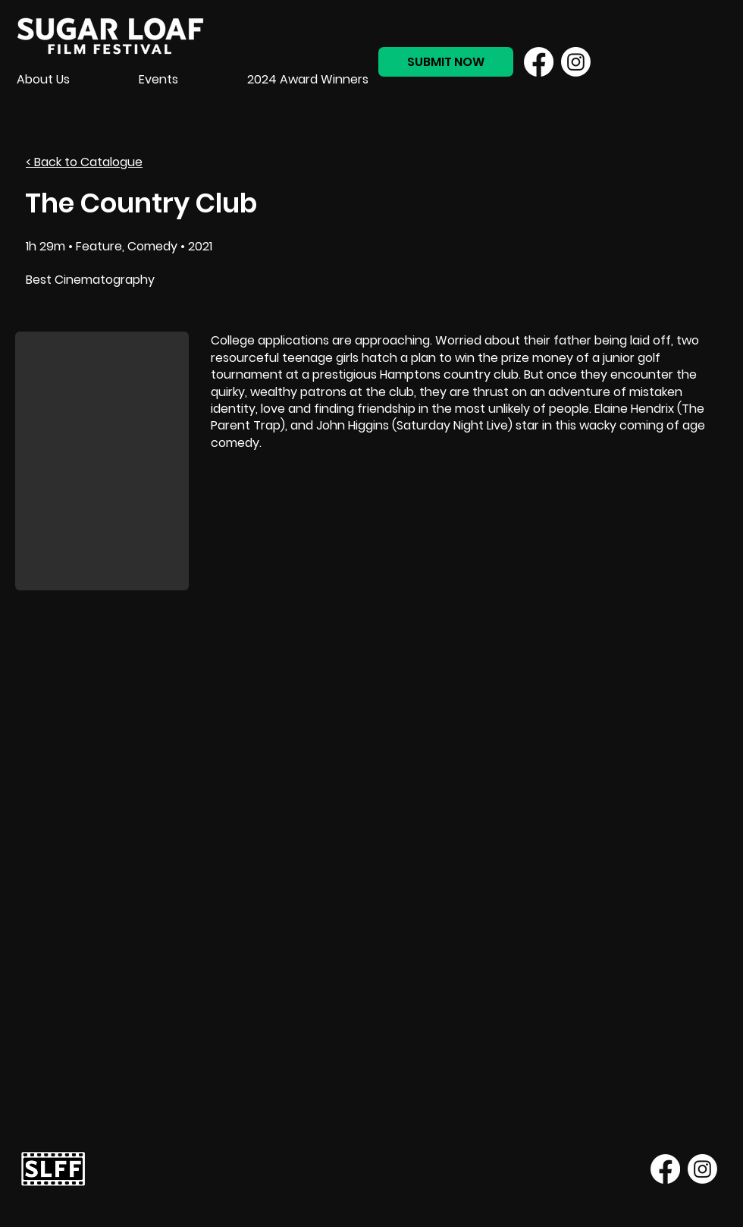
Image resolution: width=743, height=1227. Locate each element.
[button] (102, 461)
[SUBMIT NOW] (445, 62)
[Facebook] (538, 62)
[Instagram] (576, 62)
